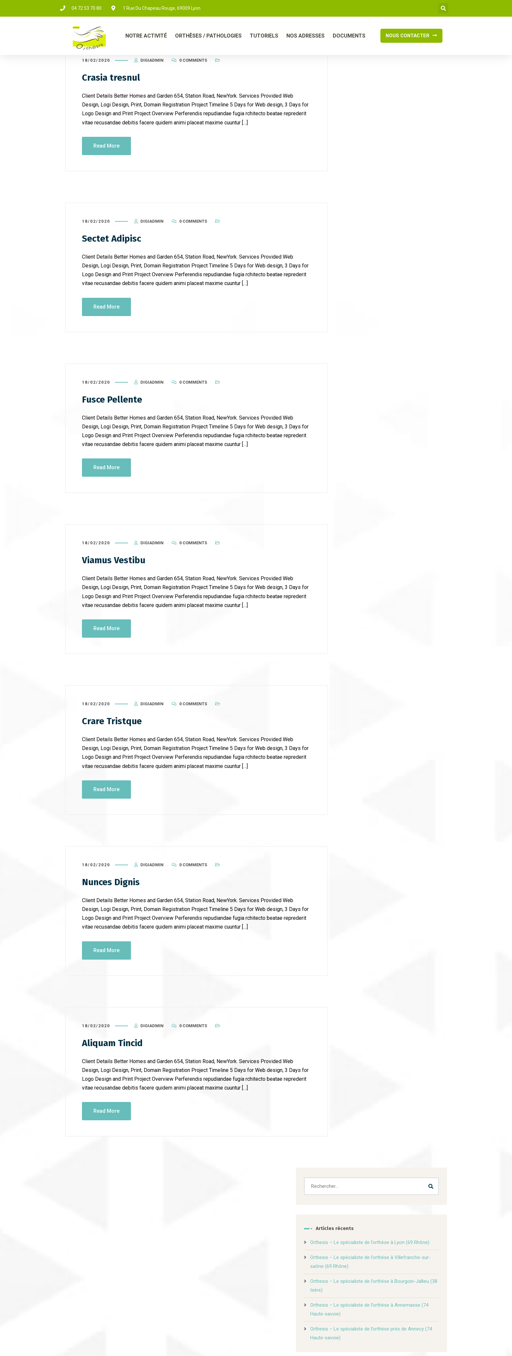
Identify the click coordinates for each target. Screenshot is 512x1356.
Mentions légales (299, 1341)
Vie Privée (354, 1341)
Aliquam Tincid (115, 1054)
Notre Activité (146, 36)
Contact (356, 1267)
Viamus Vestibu (116, 573)
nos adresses (314, 1267)
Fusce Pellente (114, 412)
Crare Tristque (114, 733)
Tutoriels (264, 36)
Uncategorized (369, 368)
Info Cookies (330, 1341)
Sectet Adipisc (113, 251)
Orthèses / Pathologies (208, 36)
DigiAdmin (152, 73)
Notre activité (154, 1267)
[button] (443, 8)
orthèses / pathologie (215, 1267)
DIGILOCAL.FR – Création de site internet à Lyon (222, 1341)
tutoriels (271, 1267)
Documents (349, 36)
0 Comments (193, 73)
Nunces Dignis (114, 894)
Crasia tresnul (113, 91)
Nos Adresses (305, 36)
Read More (106, 159)
